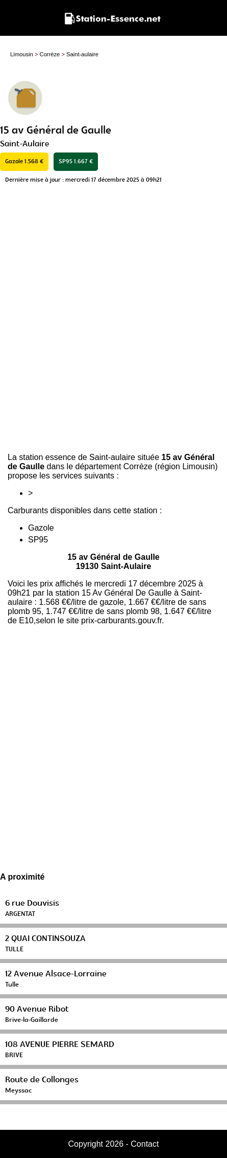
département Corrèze (114, 466)
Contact (145, 1144)
